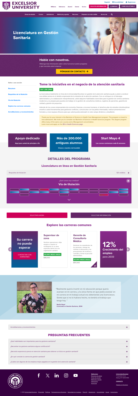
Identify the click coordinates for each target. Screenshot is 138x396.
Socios (84, 7)
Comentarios (114, 392)
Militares (53, 7)
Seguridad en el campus (74, 392)
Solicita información (98, 6)
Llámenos (113, 6)
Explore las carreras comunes (19, 106)
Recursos (75, 14)
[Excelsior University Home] (21, 5)
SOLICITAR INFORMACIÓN (101, 215)
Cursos (41, 14)
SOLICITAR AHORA (37, 215)
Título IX (85, 392)
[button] (10, 249)
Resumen (11, 88)
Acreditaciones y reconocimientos (21, 112)
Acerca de (104, 14)
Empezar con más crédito (89, 14)
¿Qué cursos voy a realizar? (69, 190)
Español (107, 2)
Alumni (70, 7)
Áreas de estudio (30, 14)
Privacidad (41, 392)
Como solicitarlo (128, 6)
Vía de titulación (14, 100)
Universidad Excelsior (122, 374)
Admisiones (50, 14)
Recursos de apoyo (96, 376)
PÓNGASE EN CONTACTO (74, 71)
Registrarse (131, 2)
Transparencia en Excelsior (58, 392)
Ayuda (107, 392)
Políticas (47, 392)
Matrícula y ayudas (63, 14)
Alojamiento (92, 392)
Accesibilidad (117, 2)
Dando (77, 7)
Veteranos (62, 7)
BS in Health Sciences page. (73, 124)
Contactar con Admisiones (24, 256)
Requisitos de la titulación (17, 94)
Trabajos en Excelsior (122, 385)
